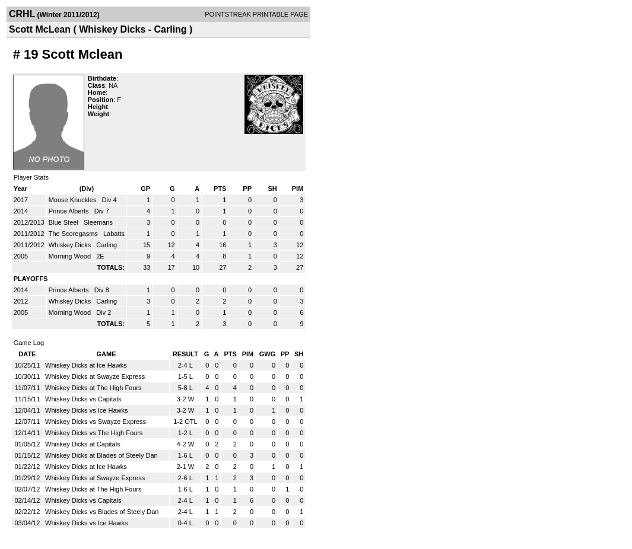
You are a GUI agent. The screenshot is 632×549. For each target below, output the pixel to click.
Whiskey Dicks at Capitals (82, 444)
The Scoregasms (74, 233)
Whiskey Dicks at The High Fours (93, 387)
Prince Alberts (70, 211)
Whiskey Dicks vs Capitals (83, 399)
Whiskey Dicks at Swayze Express (95, 376)
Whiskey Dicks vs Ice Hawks (86, 410)
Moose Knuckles (74, 199)
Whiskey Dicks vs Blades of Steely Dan (101, 511)
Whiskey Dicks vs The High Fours (93, 432)
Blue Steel (64, 222)
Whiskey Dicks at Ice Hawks (86, 365)
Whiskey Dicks (71, 244)
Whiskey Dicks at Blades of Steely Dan (101, 455)
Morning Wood (71, 256)
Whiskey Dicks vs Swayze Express (95, 421)
